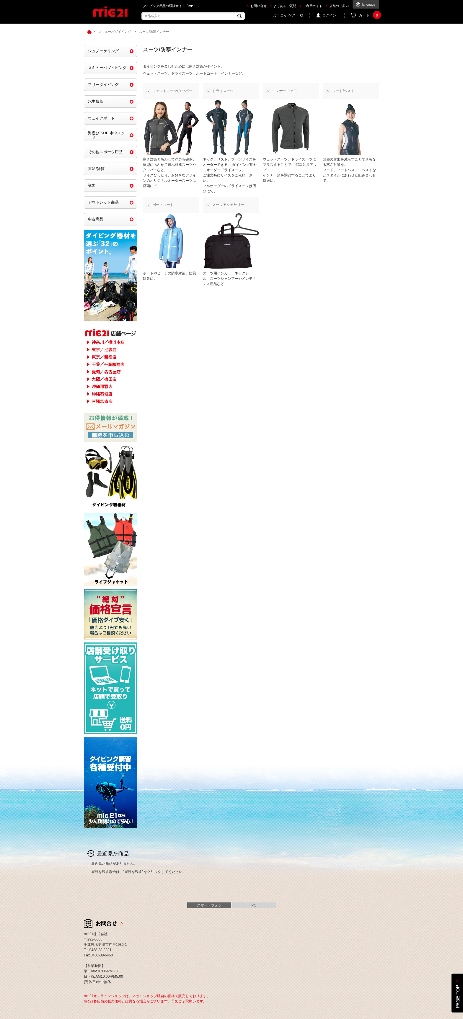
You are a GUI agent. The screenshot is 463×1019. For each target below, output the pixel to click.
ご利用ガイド (312, 6)
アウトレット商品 (103, 202)
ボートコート (163, 205)
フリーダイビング (103, 84)
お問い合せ (258, 6)
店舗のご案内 (339, 6)
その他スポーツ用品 (105, 152)
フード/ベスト (343, 91)
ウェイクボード (101, 118)
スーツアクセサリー (228, 205)
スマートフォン (209, 905)
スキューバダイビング (107, 68)
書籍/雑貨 (96, 168)
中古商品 (95, 219)
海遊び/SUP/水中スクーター (106, 135)
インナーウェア (284, 91)
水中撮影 (95, 101)
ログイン (329, 15)
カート (369, 15)
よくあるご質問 (284, 6)
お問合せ (106, 923)
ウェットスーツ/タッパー (172, 91)
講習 (92, 185)
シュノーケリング (103, 51)
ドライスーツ (223, 91)
